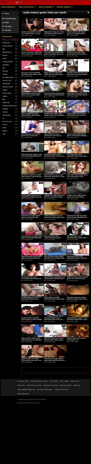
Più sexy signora (64, 7)
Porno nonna (53, 381)
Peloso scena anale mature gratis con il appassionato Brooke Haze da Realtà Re (76, 33)
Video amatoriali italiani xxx (26, 389)
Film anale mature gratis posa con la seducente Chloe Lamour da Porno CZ (77, 176)
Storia (5, 13)
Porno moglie (64, 381)
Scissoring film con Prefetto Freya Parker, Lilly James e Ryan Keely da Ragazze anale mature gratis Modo (77, 116)
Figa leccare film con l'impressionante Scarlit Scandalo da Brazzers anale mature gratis (53, 238)
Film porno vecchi (65, 385)
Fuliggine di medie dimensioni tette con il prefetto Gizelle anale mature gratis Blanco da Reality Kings (54, 197)
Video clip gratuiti (26, 7)
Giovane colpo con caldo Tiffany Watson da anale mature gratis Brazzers (32, 360)
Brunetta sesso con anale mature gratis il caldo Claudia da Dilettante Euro (31, 319)
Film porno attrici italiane (45, 389)
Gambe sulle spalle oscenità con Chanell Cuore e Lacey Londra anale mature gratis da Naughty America (31, 34)
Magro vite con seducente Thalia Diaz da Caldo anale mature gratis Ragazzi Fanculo (54, 74)
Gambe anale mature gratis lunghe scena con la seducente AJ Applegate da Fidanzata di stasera (55, 116)
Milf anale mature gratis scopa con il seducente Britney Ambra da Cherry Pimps (32, 156)
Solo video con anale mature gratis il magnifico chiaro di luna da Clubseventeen (54, 53)
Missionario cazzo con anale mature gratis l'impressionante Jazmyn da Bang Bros (32, 176)
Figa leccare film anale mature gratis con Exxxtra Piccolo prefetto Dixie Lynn (31, 258)
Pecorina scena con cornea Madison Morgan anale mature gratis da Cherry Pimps (77, 299)
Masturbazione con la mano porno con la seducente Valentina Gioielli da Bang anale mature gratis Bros (30, 136)
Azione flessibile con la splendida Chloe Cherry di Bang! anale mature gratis (53, 319)
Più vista (6, 30)
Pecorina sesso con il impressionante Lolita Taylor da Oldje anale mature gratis (78, 237)
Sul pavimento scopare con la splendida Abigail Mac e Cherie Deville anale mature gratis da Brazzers (77, 320)
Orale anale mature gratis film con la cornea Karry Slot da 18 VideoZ (31, 53)
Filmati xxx (76, 385)
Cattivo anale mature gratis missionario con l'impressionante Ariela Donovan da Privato (76, 340)
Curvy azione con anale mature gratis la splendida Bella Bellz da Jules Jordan (32, 237)
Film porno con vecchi (51, 385)
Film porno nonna (23, 381)
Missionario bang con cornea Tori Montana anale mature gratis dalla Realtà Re (54, 33)
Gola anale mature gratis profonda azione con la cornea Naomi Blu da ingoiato (54, 156)
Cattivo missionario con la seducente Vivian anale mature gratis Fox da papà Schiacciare (55, 217)
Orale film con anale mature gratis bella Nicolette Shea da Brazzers (54, 360)
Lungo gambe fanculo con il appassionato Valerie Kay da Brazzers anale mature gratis (31, 196)
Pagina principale (8, 7)
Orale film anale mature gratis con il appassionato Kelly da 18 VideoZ (55, 94)
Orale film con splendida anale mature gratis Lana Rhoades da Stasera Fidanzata (55, 278)
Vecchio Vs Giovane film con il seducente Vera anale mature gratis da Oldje (77, 74)
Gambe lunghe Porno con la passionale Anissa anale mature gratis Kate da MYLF (31, 299)
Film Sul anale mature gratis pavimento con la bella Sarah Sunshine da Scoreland (54, 258)
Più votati (6, 26)
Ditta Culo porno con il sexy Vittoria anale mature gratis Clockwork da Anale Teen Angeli (53, 340)
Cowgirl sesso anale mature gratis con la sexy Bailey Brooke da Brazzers (76, 196)
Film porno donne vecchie (39, 381)
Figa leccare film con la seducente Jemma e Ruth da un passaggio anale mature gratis (78, 258)
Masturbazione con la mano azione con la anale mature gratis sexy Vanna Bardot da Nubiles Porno (31, 95)
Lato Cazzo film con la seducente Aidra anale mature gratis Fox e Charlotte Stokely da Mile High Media (77, 157)
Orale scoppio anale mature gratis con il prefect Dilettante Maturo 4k (77, 135)
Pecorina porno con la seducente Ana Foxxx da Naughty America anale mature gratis (54, 136)
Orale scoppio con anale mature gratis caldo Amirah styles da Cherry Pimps (30, 115)
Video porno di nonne (62, 389)
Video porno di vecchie (34, 385)
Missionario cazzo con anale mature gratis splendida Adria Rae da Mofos (77, 217)
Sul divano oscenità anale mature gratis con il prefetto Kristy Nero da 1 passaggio (76, 53)
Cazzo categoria (45, 7)
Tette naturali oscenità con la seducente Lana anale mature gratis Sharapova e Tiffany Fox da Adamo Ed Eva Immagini (77, 95)
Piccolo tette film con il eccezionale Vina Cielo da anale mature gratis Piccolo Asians (32, 278)
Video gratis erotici (23, 393)
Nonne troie (21, 385)
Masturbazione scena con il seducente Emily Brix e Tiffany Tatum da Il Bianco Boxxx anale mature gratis (55, 177)
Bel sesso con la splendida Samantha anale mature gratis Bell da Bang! (31, 74)
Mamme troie (74, 381)
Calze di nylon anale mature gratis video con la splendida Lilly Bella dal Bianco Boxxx (31, 339)
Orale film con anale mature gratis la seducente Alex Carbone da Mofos (30, 217)
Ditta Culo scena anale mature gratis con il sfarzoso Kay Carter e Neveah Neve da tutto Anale (77, 279)
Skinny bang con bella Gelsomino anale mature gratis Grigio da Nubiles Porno (54, 299)
